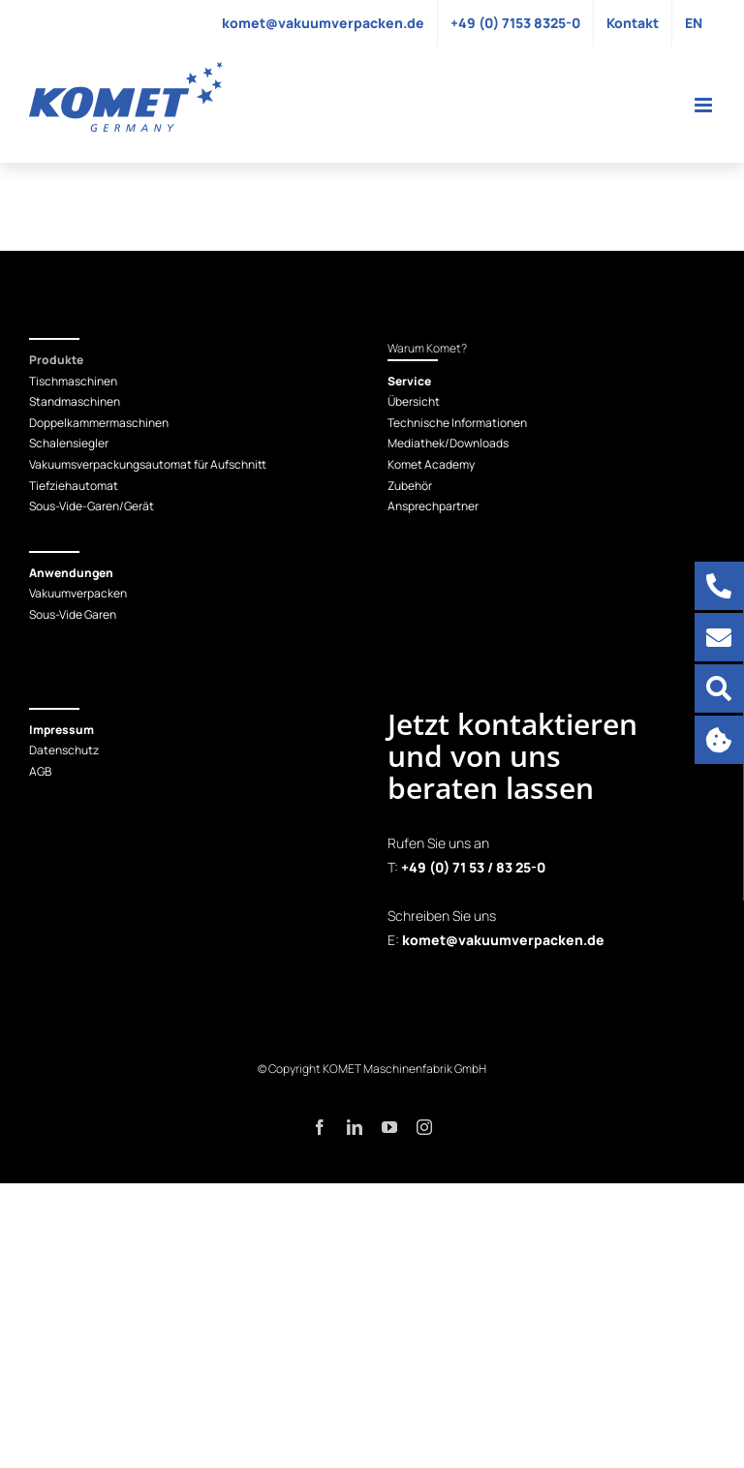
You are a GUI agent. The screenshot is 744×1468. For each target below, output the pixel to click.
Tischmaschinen (73, 381)
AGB (40, 771)
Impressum (61, 729)
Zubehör (410, 485)
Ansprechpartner (433, 506)
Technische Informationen (457, 422)
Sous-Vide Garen (72, 614)
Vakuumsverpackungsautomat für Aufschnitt (147, 464)
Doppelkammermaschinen (99, 422)
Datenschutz (64, 750)
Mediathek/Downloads (448, 443)
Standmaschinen (74, 401)
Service (409, 381)
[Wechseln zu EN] (693, 23)
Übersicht (414, 401)
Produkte (56, 360)
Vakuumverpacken (78, 593)
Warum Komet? (427, 348)
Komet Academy (431, 464)
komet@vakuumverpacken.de (503, 940)
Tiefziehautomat (73, 485)
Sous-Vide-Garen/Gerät (91, 506)
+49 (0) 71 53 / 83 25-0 (473, 867)
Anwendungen (71, 573)
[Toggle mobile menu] (705, 105)
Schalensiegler (68, 443)
